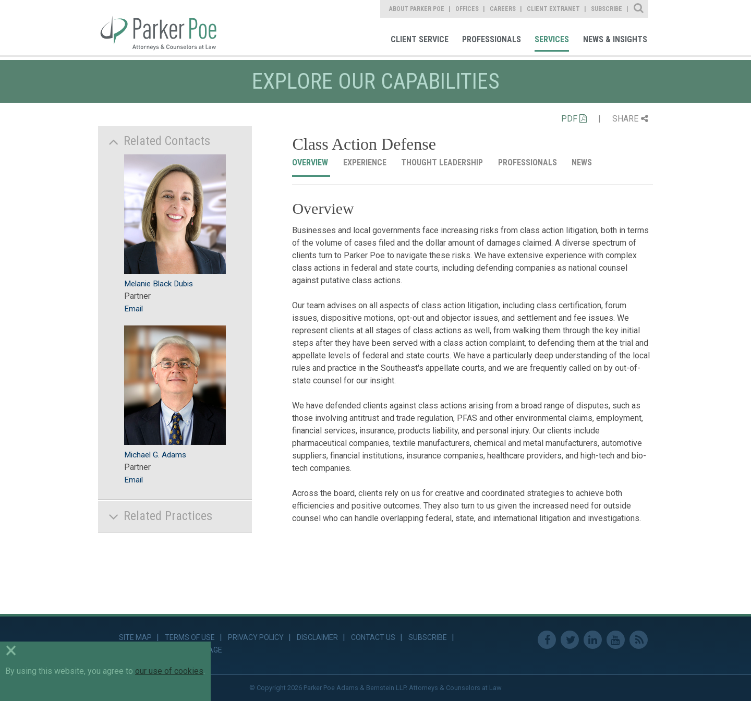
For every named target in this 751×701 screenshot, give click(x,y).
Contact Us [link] (373, 637)
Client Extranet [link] (553, 9)
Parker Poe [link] (164, 27)
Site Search (639, 9)
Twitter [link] (570, 640)
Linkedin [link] (593, 640)
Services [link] (552, 39)
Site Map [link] (135, 637)
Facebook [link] (547, 640)
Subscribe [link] (606, 9)
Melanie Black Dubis (158, 283)
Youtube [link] (616, 640)
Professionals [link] (491, 39)
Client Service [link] (420, 39)
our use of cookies (169, 671)
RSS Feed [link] (638, 640)
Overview (311, 162)
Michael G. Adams (155, 455)
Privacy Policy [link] (256, 637)
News (583, 162)
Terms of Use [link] (190, 637)
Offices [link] (467, 9)
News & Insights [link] (615, 39)
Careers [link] (503, 9)
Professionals (528, 162)
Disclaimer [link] (317, 637)
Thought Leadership (443, 162)
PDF (574, 119)
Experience (366, 162)
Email (133, 308)
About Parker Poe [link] (416, 9)
